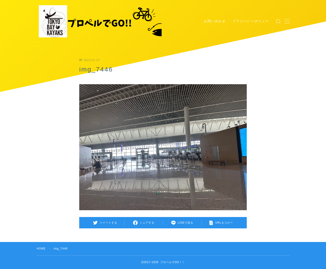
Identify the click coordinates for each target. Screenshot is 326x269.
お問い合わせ (214, 21)
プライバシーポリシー (250, 21)
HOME (41, 248)
